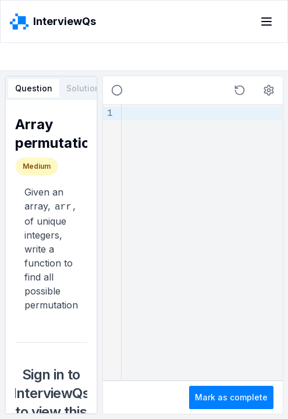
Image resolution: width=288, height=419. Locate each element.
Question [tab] (33, 88)
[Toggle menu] (266, 21)
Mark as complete (231, 397)
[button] (239, 90)
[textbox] (202, 242)
